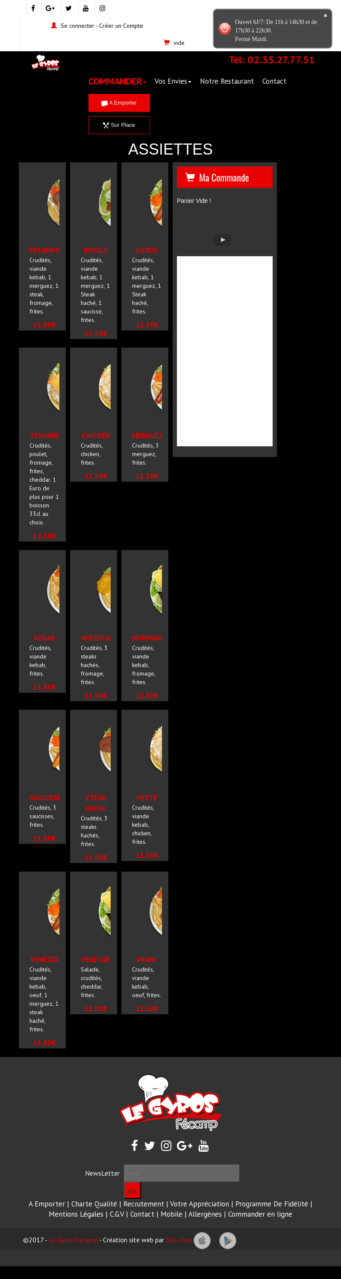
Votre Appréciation (199, 1204)
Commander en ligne (260, 1214)
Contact (274, 81)
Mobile (171, 1214)
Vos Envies (173, 81)
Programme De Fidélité (271, 1204)
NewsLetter (102, 1173)
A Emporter (119, 103)
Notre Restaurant (227, 81)
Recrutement (143, 1204)
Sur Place (119, 125)
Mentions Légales (76, 1214)
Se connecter (77, 25)
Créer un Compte (121, 25)
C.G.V (117, 1214)
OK (132, 1191)
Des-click (179, 1239)
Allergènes (205, 1214)
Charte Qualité (94, 1204)
